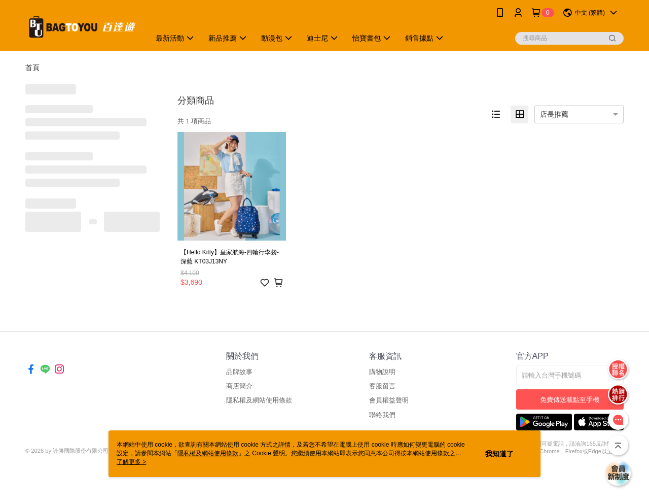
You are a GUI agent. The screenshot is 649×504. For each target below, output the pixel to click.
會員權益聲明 (389, 400)
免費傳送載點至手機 (569, 400)
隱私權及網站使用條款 (259, 400)
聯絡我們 (382, 415)
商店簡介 (239, 386)
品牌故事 (239, 372)
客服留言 (382, 386)
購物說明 (382, 372)
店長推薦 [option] (554, 114)
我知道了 (499, 454)
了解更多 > (131, 461)
